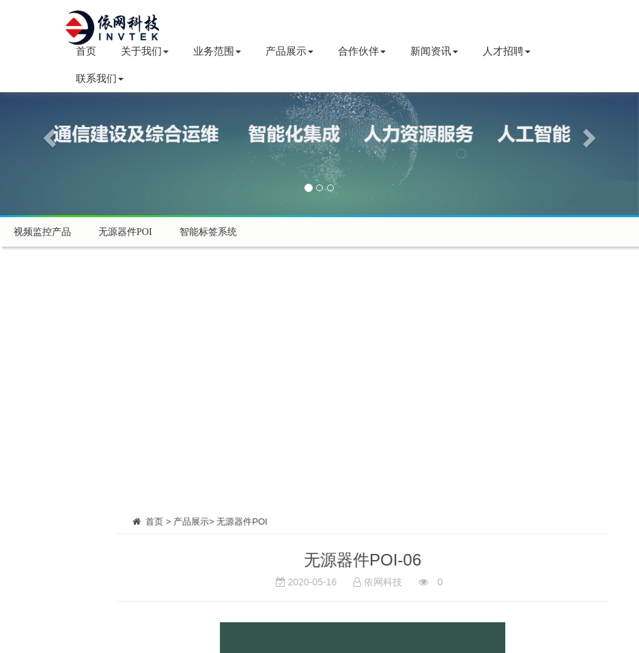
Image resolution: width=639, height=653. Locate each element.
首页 (86, 51)
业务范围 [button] (217, 51)
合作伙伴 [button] (362, 51)
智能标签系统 (208, 232)
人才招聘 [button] (506, 51)
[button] (48, 133)
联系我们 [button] (100, 78)
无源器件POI (125, 232)
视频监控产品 (42, 232)
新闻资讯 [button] (434, 51)
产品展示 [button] (289, 51)
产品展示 (233, 521)
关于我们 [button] (145, 51)
